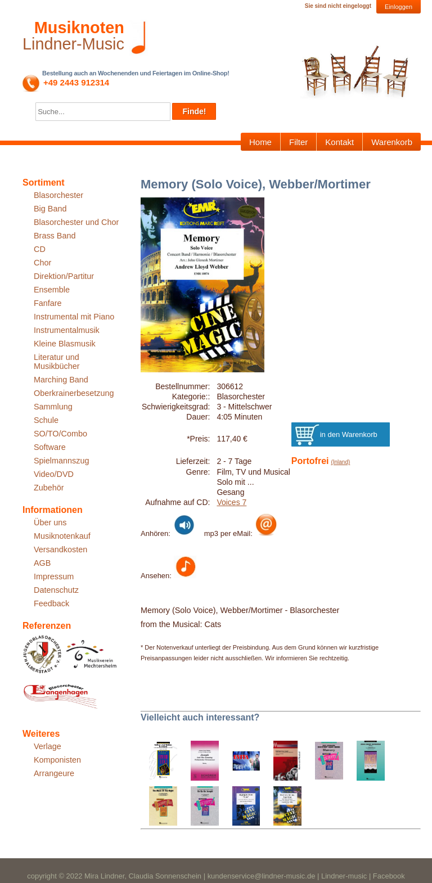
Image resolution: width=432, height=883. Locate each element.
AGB (42, 562)
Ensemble (52, 289)
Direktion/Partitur (64, 276)
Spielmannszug (61, 460)
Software (50, 447)
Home (260, 142)
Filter (298, 142)
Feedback (51, 603)
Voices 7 (231, 502)
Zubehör (49, 487)
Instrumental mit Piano (74, 316)
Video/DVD (54, 474)
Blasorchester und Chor (76, 222)
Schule (46, 420)
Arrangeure (54, 773)
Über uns (50, 522)
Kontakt (339, 142)
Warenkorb (391, 142)
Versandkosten (60, 549)
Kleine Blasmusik (65, 343)
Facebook (389, 876)
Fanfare (48, 303)
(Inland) (340, 462)
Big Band (50, 208)
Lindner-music (344, 876)
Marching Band (61, 379)
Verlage (47, 746)
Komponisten (57, 759)
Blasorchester (58, 195)
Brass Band (54, 235)
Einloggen (398, 6)
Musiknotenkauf (62, 535)
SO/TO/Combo (60, 433)
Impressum (54, 576)
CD (40, 249)
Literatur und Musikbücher (57, 362)
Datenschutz (56, 589)
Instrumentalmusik (67, 330)
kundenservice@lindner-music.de (262, 876)
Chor (42, 262)
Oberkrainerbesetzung (74, 393)
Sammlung (53, 406)
